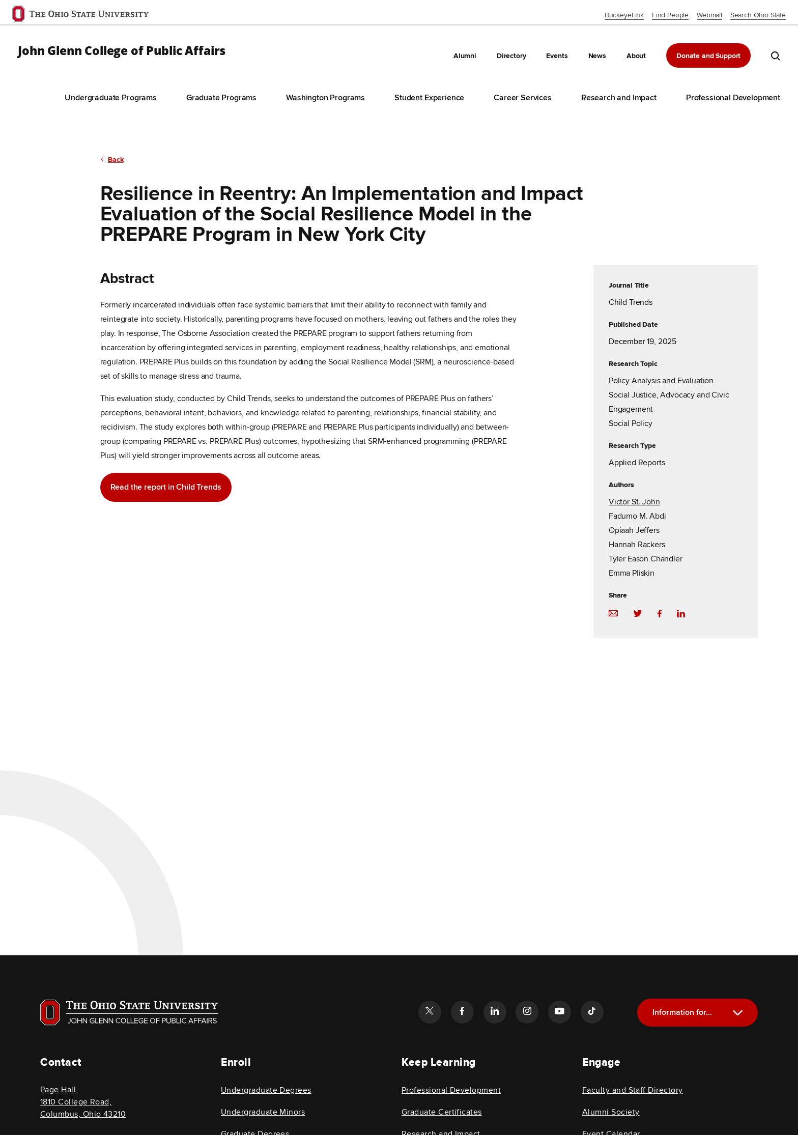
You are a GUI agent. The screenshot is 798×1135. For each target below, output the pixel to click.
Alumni (464, 55)
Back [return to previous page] (116, 160)
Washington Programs (325, 98)
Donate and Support (708, 55)
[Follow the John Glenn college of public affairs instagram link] (526, 1011)
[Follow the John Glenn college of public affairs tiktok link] (592, 1011)
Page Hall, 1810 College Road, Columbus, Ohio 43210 (83, 1102)
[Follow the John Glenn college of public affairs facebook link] (462, 1011)
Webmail (709, 15)
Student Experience (429, 98)
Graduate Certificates (442, 1112)
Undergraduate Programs (110, 98)
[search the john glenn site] (775, 55)
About (636, 55)
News (597, 55)
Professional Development (733, 98)
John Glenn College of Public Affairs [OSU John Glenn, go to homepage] (121, 51)
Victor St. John (634, 503)
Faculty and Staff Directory (632, 1090)
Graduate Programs (221, 98)
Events (556, 55)
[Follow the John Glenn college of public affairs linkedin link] (494, 1011)
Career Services (523, 98)
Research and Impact (619, 98)
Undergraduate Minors (263, 1112)
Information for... (682, 1012)
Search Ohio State (758, 15)
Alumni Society (610, 1112)
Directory (511, 55)
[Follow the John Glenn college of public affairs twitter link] (429, 1011)
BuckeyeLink (624, 15)
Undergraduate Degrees (266, 1090)
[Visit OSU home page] (129, 1012)
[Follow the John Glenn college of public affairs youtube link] (559, 1011)
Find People (670, 15)
